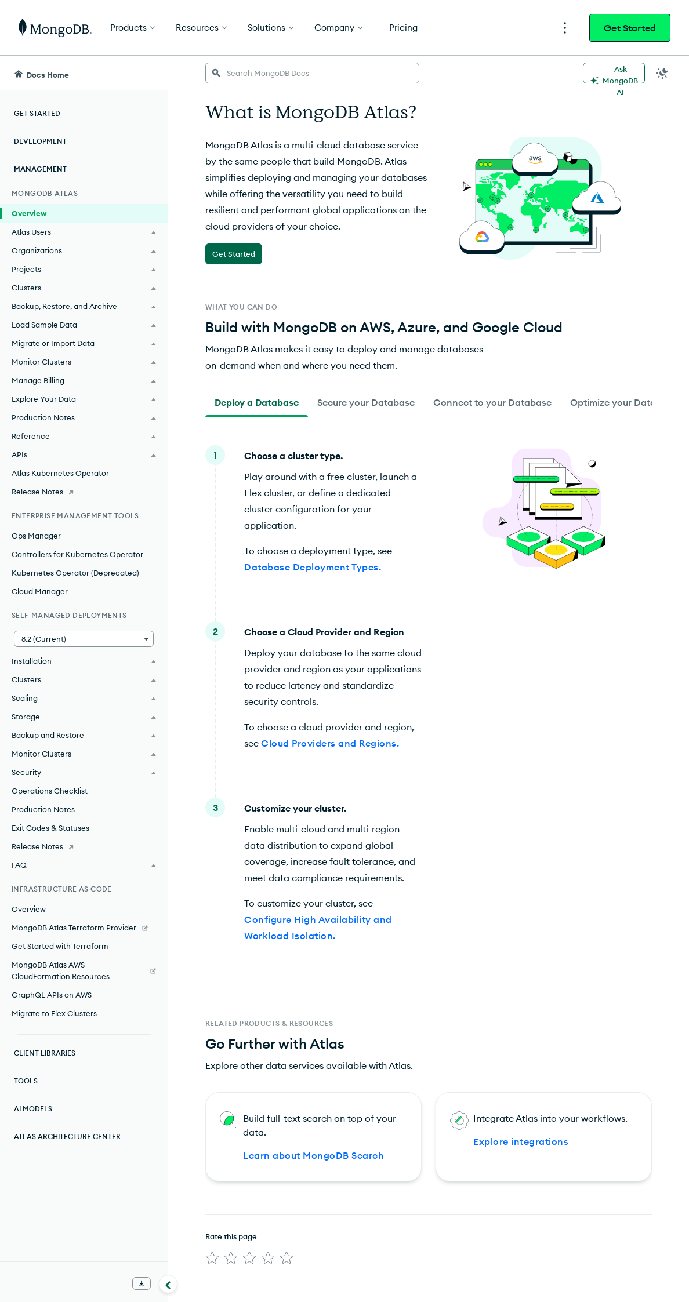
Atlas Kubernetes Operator (60, 473)
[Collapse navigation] (168, 1284)
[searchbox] (312, 73)
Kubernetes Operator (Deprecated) (75, 572)
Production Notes (43, 809)
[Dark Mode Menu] (662, 73)
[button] (84, 639)
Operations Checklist (50, 790)
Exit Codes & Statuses (50, 827)
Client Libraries (44, 1053)
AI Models (33, 1108)
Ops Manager (36, 535)
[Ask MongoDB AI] (614, 73)
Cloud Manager (40, 591)
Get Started (630, 28)
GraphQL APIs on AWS (52, 994)
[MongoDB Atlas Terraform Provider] (84, 927)
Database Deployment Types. (312, 567)
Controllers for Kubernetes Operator (77, 554)
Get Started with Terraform (60, 946)
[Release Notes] (84, 491)
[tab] (256, 402)
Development (40, 141)
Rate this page (231, 1236)
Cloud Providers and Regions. (330, 743)
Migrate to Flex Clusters (54, 1013)
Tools (26, 1080)
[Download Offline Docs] (141, 1283)
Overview (29, 213)
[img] (212, 1258)
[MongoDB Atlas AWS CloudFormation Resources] (84, 970)
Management (40, 169)
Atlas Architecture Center (67, 1136)
